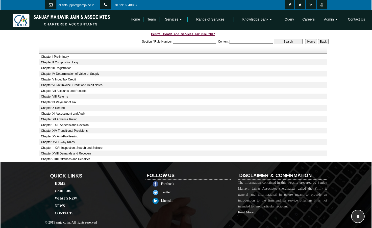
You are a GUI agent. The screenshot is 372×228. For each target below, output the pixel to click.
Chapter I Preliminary (55, 56)
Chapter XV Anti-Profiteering (59, 136)
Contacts (64, 209)
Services (173, 19)
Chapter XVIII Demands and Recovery (66, 153)
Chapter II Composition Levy (59, 62)
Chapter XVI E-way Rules (57, 142)
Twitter (170, 192)
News (60, 201)
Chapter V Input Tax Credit (58, 79)
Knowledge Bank (257, 19)
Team (151, 19)
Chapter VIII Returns (54, 96)
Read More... (247, 217)
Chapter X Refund (53, 108)
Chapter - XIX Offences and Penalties (65, 159)
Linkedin (172, 201)
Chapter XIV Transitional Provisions (64, 130)
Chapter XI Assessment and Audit (63, 113)
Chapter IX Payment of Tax (58, 102)
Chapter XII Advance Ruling (59, 119)
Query (289, 19)
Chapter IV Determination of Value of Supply (70, 74)
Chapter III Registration (56, 68)
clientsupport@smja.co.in (76, 5)
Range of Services (210, 19)
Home (135, 19)
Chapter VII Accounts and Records (63, 91)
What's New (66, 194)
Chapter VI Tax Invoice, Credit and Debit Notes (71, 85)
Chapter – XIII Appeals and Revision (65, 125)
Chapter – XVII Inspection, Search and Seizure (71, 148)
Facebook (172, 184)
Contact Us (356, 19)
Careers (308, 19)
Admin (330, 19)
